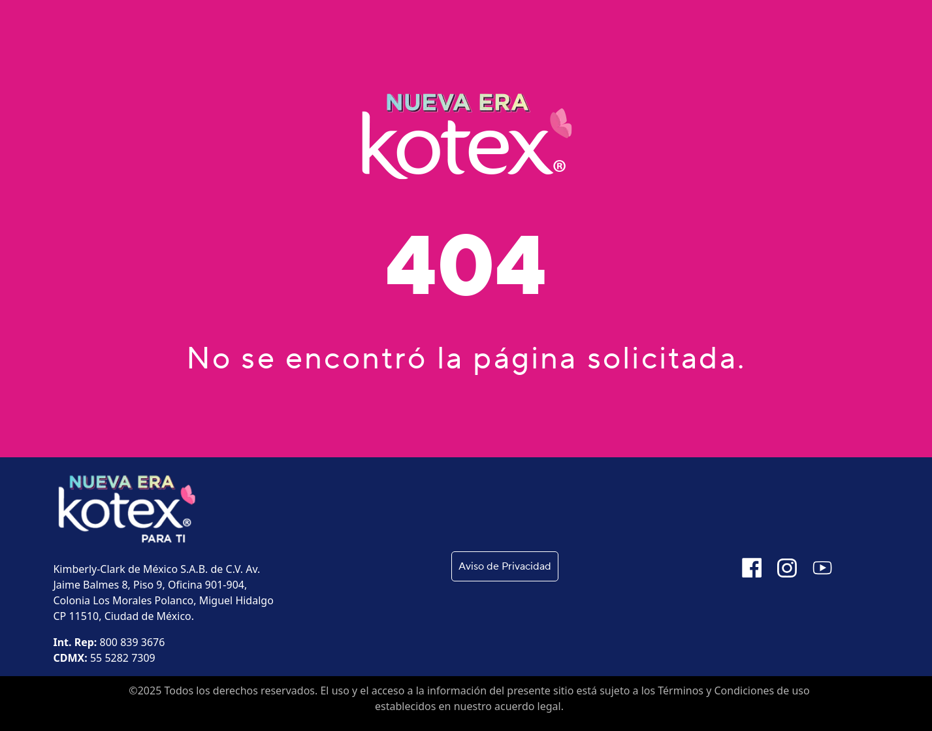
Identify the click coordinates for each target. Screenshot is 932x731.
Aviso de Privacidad (504, 566)
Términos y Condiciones (716, 690)
